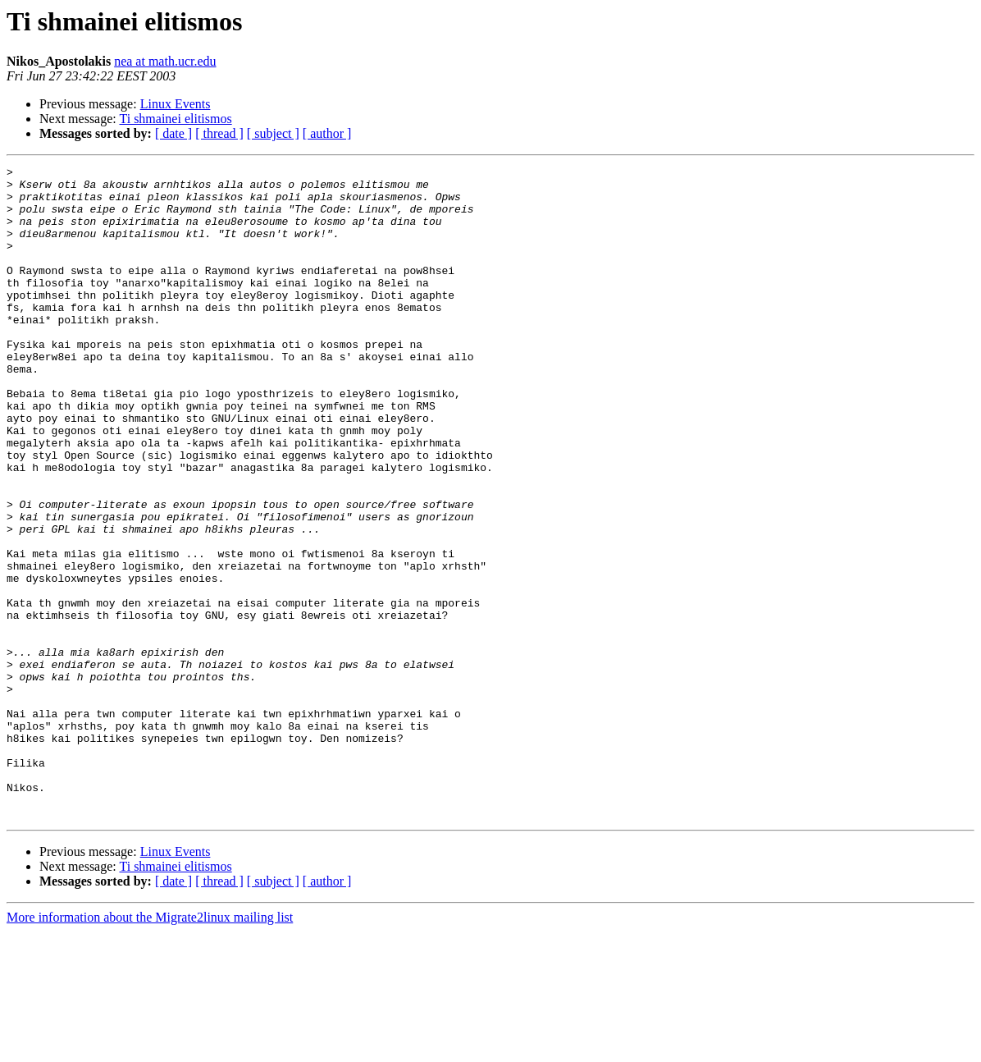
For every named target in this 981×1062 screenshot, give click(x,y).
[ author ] (327, 133)
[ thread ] (219, 133)
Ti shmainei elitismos (175, 119)
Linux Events (175, 104)
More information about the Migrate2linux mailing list (150, 1048)
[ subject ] (273, 133)
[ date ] (173, 133)
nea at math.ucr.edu (165, 61)
